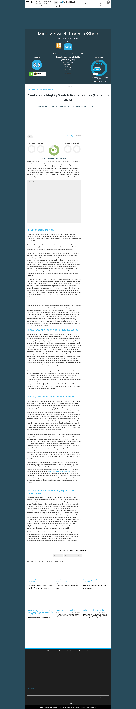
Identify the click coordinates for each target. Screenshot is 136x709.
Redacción (71, 697)
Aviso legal (99, 697)
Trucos (70, 6)
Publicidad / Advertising (88, 697)
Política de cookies (101, 699)
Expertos (70, 550)
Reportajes (58, 6)
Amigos (76, 550)
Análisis (41, 6)
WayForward (71, 59)
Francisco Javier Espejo (68, 136)
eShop (71, 62)
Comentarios (54, 551)
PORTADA (29, 6)
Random (79, 6)
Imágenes (76, 86)
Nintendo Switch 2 (47, 1)
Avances (64, 6)
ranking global (102, 81)
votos (99, 78)
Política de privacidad (87, 699)
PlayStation (38, 3)
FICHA (52, 86)
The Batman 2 (39, 1)
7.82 (99, 64)
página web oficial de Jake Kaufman (59, 471)
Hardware (86, 6)
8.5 (36, 65)
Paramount (44, 3)
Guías (46, 6)
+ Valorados (62, 550)
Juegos (51, 6)
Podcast (100, 6)
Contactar (71, 699)
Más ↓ (56, 2)
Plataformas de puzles (71, 38)
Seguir (97, 69)
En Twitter (83, 550)
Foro (75, 6)
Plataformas (93, 6)
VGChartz (71, 703)
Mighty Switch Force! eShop (68, 33)
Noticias (35, 6)
